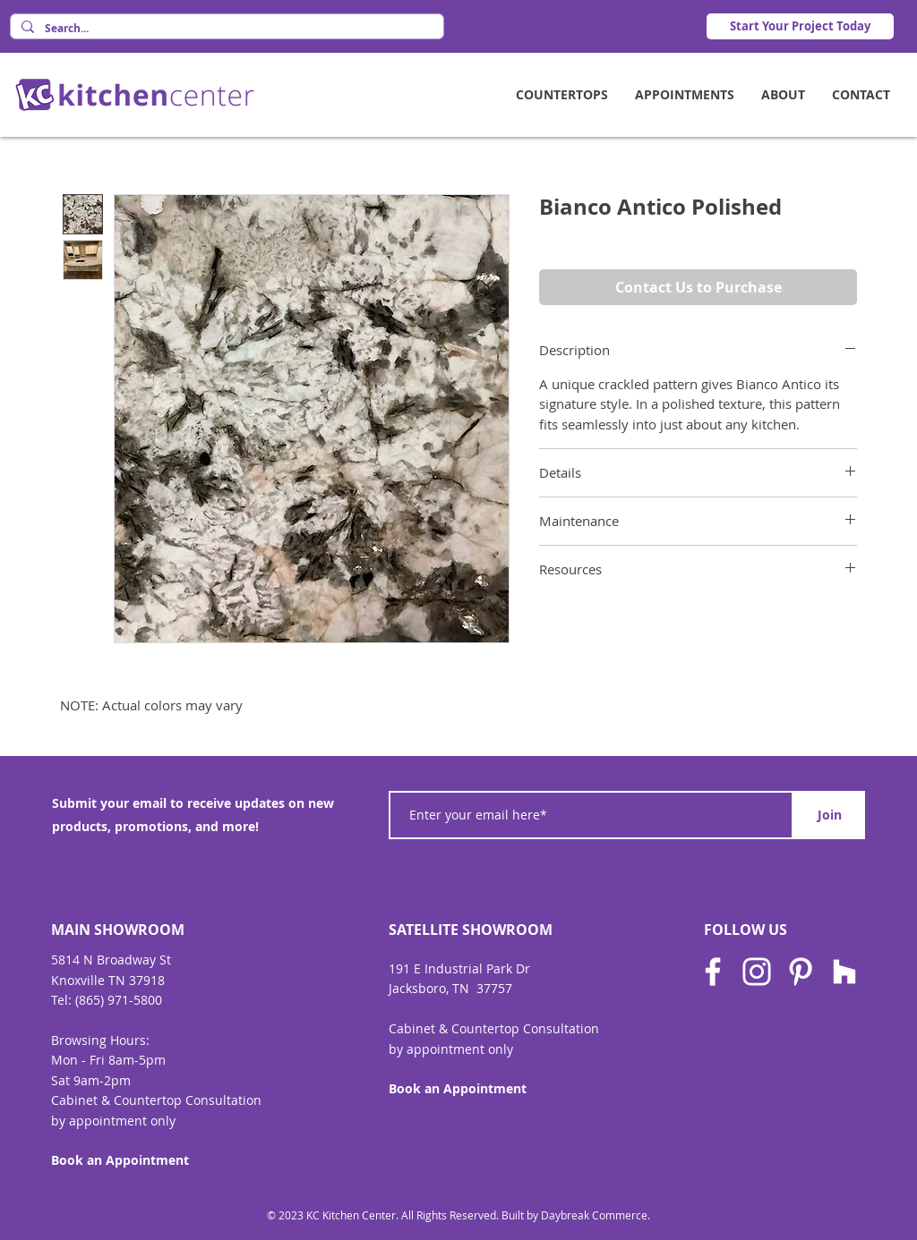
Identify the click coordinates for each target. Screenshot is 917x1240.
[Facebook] (713, 971)
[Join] (829, 815)
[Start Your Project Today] (800, 26)
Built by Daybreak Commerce (574, 1215)
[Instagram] (757, 971)
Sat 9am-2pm (91, 1080)
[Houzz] (844, 971)
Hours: (130, 1040)
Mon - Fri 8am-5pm (108, 1059)
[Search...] (225, 29)
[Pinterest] (800, 971)
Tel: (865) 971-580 (103, 999)
